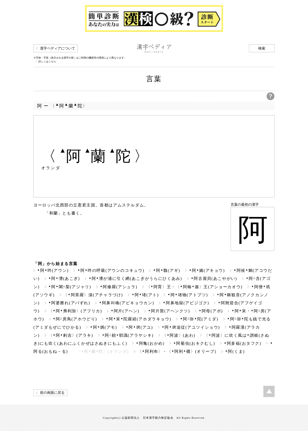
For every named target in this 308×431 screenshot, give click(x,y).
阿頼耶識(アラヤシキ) (127, 335)
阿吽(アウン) (53, 270)
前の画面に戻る (52, 393)
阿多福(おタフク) (242, 343)
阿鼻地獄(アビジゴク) (186, 303)
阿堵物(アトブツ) (188, 295)
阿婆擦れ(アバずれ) (69, 303)
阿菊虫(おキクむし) (194, 343)
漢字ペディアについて (57, 48)
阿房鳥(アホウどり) (75, 319)
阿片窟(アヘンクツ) (169, 311)
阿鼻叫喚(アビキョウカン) (126, 303)
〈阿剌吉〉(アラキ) (70, 335)
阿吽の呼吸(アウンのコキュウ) (110, 270)
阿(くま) (235, 351)
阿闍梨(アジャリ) (69, 287)
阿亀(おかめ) (150, 343)
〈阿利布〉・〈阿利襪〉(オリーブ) (177, 351)
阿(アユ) (139, 327)
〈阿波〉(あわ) (178, 335)
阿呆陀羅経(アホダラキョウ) (138, 319)
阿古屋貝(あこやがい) (214, 278)
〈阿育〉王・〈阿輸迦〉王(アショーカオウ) (194, 287)
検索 (261, 48)
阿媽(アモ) (103, 327)
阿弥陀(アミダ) (199, 319)
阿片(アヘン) (125, 311)
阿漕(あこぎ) (64, 278)
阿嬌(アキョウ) (207, 270)
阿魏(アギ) (166, 270)
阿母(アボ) (211, 311)
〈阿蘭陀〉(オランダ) (103, 351)
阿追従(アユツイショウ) (191, 327)
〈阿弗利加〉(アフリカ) (75, 311)
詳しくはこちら (47, 61)
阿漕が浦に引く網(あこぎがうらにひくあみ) (135, 278)
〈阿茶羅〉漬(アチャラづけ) (93, 295)
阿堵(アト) (145, 295)
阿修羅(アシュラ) (118, 287)
